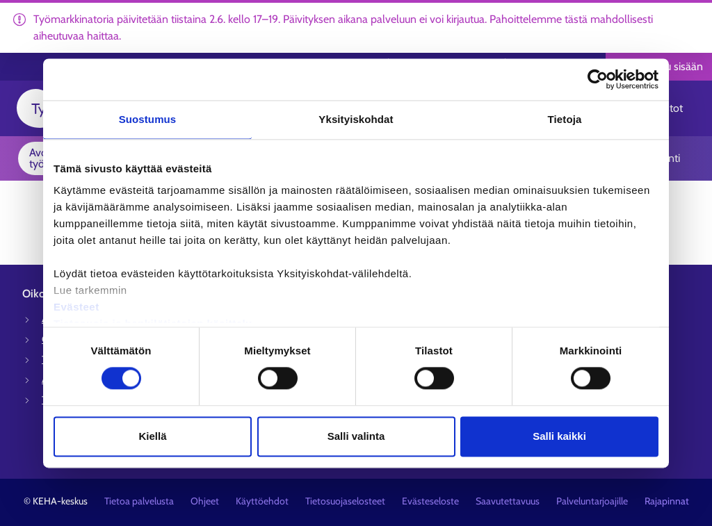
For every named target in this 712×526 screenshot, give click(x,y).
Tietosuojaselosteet (345, 501)
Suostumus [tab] (148, 119)
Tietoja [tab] (565, 119)
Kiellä (152, 436)
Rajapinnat (667, 501)
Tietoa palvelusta (139, 501)
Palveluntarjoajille (592, 501)
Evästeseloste (430, 501)
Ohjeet (205, 501)
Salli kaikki (559, 436)
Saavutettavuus (508, 501)
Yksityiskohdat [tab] (355, 119)
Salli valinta (356, 436)
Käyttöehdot (262, 501)
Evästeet (76, 307)
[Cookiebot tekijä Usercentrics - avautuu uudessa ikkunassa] (597, 79)
